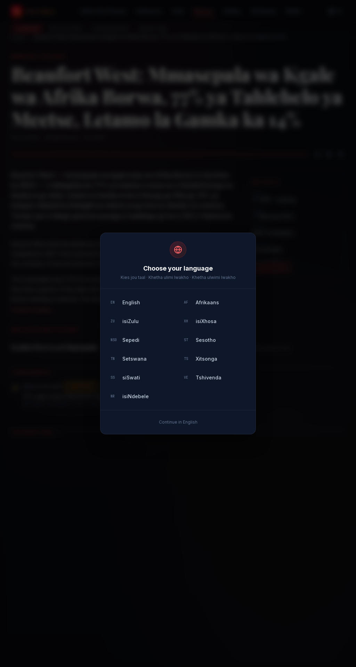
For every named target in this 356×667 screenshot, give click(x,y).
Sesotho (200, 340)
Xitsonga (200, 359)
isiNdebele (130, 396)
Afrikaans (201, 302)
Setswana (129, 359)
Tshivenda (202, 377)
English (125, 302)
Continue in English (178, 422)
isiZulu (125, 321)
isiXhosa (200, 321)
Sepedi (125, 340)
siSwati (125, 377)
